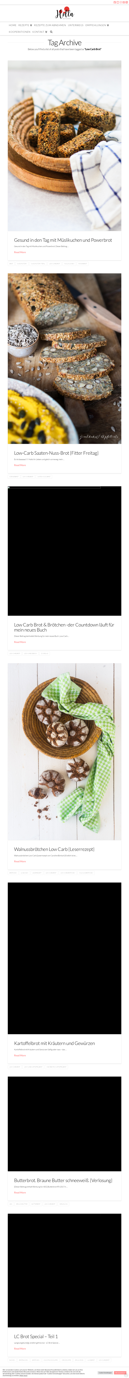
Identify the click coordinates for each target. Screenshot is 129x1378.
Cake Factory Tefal (38, 264)
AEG (10, 1204)
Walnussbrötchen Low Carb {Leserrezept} (54, 849)
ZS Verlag (44, 653)
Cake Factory (22, 264)
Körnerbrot (14, 476)
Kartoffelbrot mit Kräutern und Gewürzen (54, 1043)
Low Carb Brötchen (68, 873)
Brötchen (13, 873)
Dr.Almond (79, 1360)
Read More (20, 252)
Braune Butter (21, 1204)
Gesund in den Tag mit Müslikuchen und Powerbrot (63, 240)
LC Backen (24, 873)
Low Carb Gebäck (30, 653)
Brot (11, 264)
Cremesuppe (66, 1360)
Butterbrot (36, 1204)
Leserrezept (36, 873)
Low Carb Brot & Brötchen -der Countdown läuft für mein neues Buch (64, 627)
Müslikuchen (69, 264)
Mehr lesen (23, 1375)
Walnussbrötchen (86, 873)
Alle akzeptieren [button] (120, 1373)
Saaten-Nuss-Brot (43, 476)
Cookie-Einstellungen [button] (105, 1373)
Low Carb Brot (54, 264)
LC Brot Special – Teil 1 (36, 1336)
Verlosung (63, 1204)
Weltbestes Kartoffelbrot (56, 1067)
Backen (12, 1360)
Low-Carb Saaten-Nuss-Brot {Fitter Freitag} (56, 453)
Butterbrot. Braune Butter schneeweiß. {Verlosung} (63, 1180)
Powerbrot (82, 264)
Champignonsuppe (51, 1360)
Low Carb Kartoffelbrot (33, 1067)
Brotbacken (23, 1360)
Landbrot (91, 1360)
